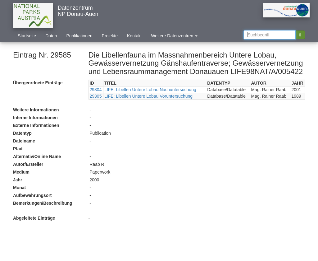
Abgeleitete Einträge (34, 218)
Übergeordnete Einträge (37, 82)
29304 (96, 89)
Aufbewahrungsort (32, 195)
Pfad (17, 148)
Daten (51, 35)
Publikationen (79, 35)
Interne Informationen (35, 117)
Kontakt (134, 35)
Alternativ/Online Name (37, 156)
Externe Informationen (36, 125)
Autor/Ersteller (28, 164)
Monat (19, 187)
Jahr (17, 179)
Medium (21, 172)
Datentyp (22, 133)
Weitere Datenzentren (174, 35)
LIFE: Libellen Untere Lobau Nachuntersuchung (150, 89)
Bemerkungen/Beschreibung (42, 203)
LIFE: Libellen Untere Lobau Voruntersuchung (148, 96)
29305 (96, 96)
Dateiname (24, 140)
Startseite (27, 35)
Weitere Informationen (36, 109)
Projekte (110, 35)
